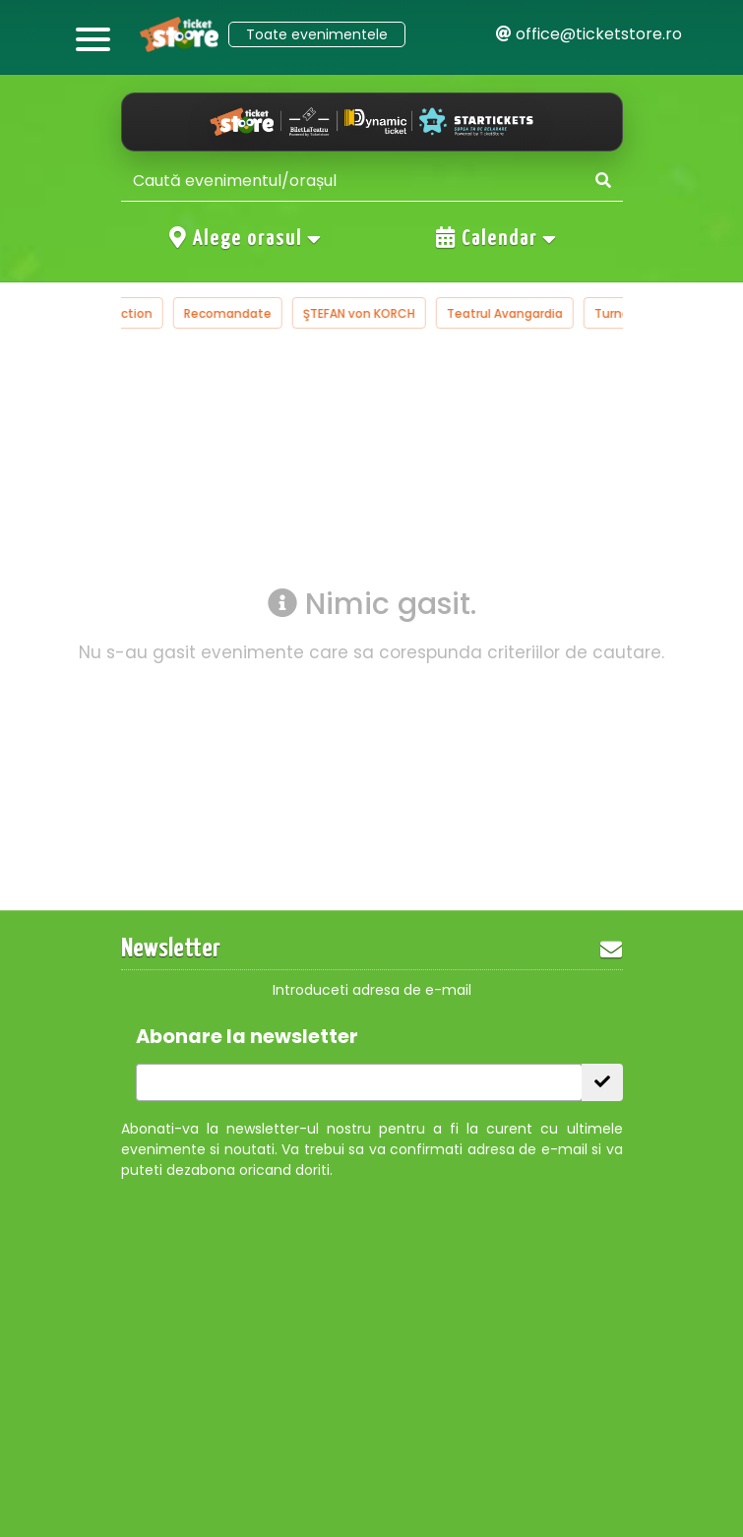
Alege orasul (246, 238)
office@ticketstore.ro (589, 34)
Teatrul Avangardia (527, 313)
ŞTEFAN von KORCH (382, 313)
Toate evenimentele (317, 34)
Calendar (497, 238)
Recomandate (250, 313)
